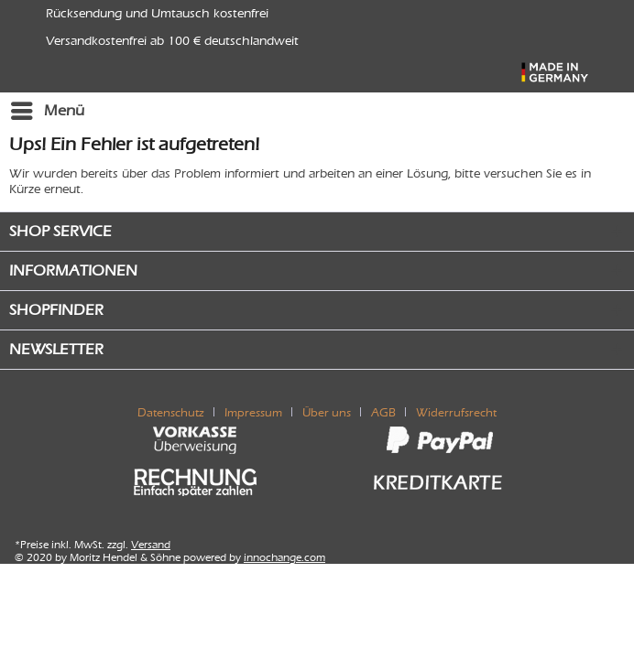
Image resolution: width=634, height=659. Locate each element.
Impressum (253, 412)
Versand (150, 544)
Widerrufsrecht (456, 412)
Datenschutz (170, 412)
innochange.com (284, 557)
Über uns (326, 412)
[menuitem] (46, 110)
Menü (47, 107)
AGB (383, 412)
